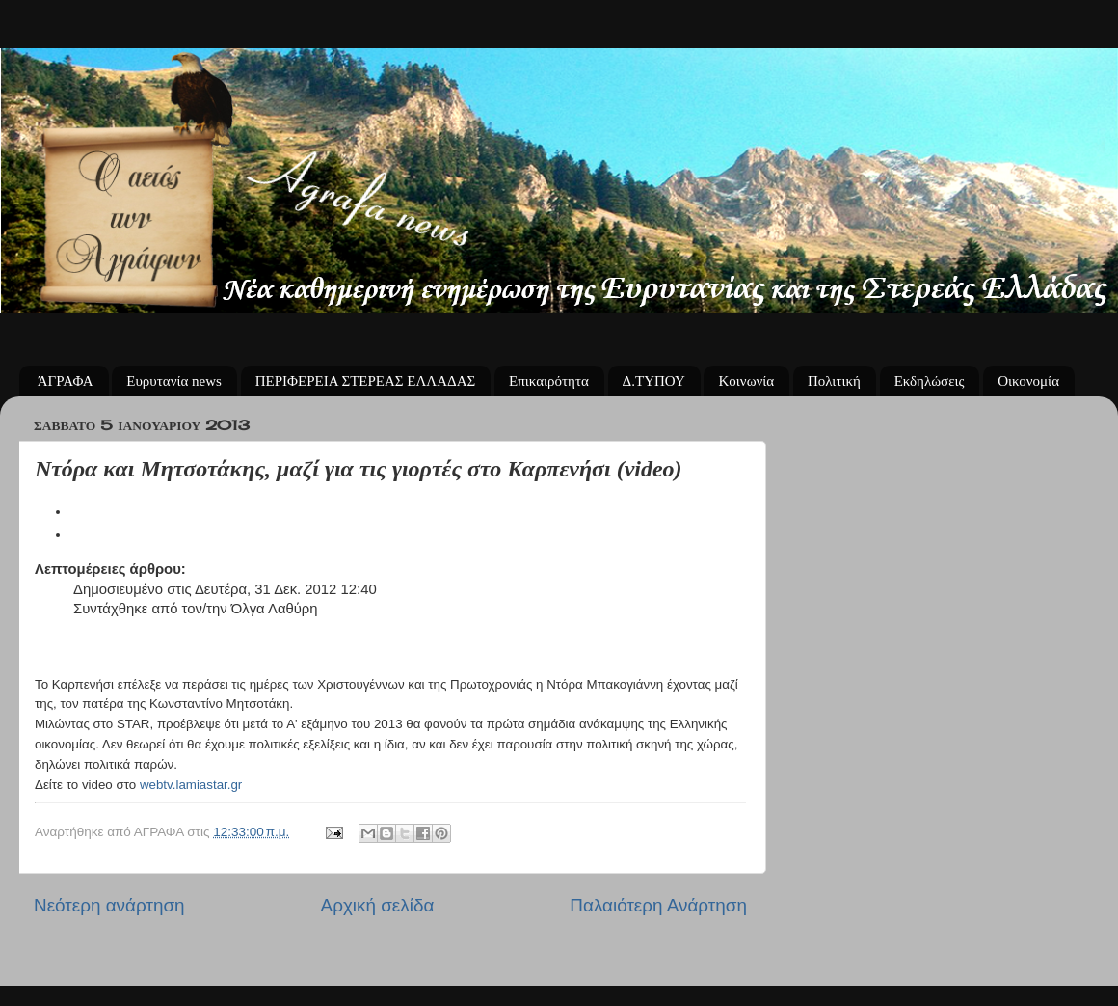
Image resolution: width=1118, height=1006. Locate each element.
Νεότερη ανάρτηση (109, 905)
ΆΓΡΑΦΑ (65, 381)
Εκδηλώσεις (929, 381)
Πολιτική (834, 381)
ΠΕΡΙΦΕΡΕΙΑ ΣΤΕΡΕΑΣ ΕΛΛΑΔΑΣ (365, 381)
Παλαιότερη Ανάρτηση (658, 905)
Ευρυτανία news (174, 381)
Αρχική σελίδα (378, 905)
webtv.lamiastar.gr (191, 784)
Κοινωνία (746, 381)
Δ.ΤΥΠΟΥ (654, 381)
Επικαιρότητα (549, 381)
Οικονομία (1028, 381)
